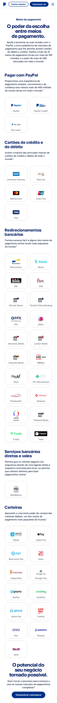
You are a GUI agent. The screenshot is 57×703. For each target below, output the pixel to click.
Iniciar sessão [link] (18, 4)
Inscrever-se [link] (39, 4)
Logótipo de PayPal (4, 4)
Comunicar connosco (28, 694)
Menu (53, 4)
